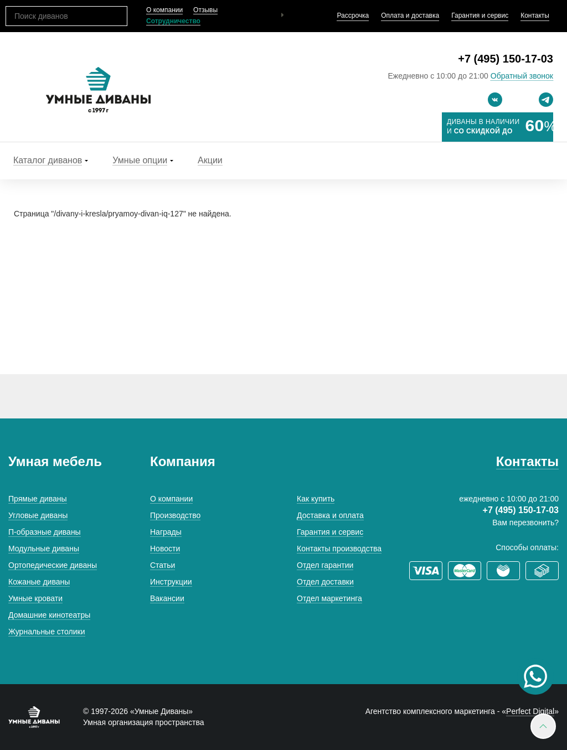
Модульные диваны (43, 548)
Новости (165, 548)
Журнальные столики (46, 631)
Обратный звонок (522, 75)
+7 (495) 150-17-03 (505, 59)
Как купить (315, 498)
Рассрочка (353, 15)
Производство (175, 515)
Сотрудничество (173, 21)
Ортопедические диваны (52, 565)
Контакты (534, 15)
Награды (166, 531)
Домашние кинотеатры (49, 615)
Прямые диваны (37, 498)
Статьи (162, 565)
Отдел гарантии (325, 565)
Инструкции (171, 581)
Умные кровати (35, 598)
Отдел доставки (325, 581)
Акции (210, 160)
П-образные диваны (44, 531)
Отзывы (205, 10)
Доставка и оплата (330, 515)
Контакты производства (339, 548)
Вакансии (167, 598)
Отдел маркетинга (329, 598)
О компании (164, 10)
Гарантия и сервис (479, 15)
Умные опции (139, 160)
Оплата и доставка (410, 15)
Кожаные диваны (39, 581)
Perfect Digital (530, 711)
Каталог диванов (47, 160)
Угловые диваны (38, 515)
